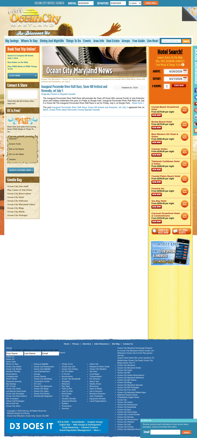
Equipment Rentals (98, 399)
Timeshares (67, 406)
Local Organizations (98, 401)
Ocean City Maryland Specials (130, 385)
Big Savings (12, 41)
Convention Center (42, 381)
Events (87, 41)
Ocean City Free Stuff (17, 186)
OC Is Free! (11, 386)
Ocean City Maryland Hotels (129, 368)
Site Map (116, 344)
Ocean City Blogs (15, 208)
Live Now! (152, 41)
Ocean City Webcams (17, 200)
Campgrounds (12, 376)
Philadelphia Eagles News (128, 397)
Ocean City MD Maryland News (76, 79)
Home (66, 344)
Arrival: (72, 3)
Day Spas (66, 386)
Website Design (13, 413)
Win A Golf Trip (12, 403)
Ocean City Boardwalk (71, 379)
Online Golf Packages (15, 401)
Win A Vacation (12, 399)
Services (65, 408)
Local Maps (94, 374)
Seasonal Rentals (69, 401)
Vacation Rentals (13, 371)
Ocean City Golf (68, 367)
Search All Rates (161, 231)
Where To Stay (29, 41)
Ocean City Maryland (50, 79)
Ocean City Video (41, 391)
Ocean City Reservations (19, 193)
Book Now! (156, 115)
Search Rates (150, 3)
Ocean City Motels (13, 369)
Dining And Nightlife (52, 41)
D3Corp (25, 411)
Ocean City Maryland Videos (21, 204)
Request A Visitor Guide (100, 367)
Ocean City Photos (42, 394)
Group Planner (40, 376)
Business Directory (97, 394)
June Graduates (96, 396)
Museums (66, 384)
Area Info (98, 41)
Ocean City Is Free (134, 353)
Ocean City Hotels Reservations (130, 375)
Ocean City (30, 416)
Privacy (75, 344)
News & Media (96, 389)
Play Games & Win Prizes (19, 190)
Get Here (93, 371)
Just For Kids (67, 391)
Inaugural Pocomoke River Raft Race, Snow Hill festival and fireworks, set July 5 (90, 107)
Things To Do (73, 41)
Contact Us (128, 344)
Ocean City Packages (17, 215)
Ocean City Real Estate (127, 412)
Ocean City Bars (124, 410)
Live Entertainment (42, 371)
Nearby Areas (95, 384)
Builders (65, 403)
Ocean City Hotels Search (49, 3)
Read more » (138, 103)
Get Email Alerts (181, 231)
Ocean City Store (13, 406)
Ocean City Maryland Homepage (131, 348)
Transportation (96, 376)
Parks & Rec (67, 389)
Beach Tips (94, 381)
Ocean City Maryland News (79, 70)
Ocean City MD (42, 416)
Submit (186, 432)
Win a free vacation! (142, 358)
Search (186, 41)
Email (147, 432)
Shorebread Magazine (43, 396)
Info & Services (96, 391)
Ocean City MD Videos (126, 380)
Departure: (103, 3)
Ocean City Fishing (70, 369)
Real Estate (112, 41)
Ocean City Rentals (125, 417)
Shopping (66, 381)
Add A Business (101, 344)
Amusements (67, 376)
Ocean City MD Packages (128, 387)
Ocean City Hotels (16, 211)
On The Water (67, 371)
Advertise (86, 344)
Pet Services (95, 379)
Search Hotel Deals (125, 358)
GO (179, 85)
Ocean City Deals (15, 197)
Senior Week (11, 379)
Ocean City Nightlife (42, 369)
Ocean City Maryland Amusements (131, 429)
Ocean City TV (129, 363)
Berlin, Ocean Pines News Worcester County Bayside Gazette (71, 110)
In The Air (66, 374)
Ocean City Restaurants (44, 367)
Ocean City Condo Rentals (128, 414)
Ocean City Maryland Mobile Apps (131, 392)
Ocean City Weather (98, 369)
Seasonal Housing (13, 381)
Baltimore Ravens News (127, 395)
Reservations (11, 374)
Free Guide (138, 41)
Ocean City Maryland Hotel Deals (185, 110)
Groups (126, 41)
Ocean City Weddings (43, 379)
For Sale (65, 396)
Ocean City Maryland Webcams (130, 378)
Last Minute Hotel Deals (16, 391)
